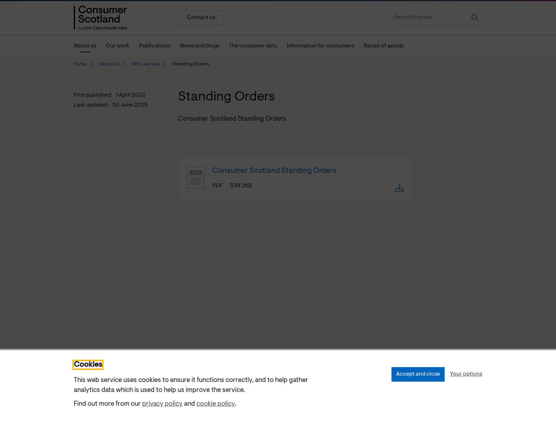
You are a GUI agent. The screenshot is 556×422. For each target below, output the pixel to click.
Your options (466, 374)
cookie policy (215, 404)
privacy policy (162, 404)
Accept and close (418, 374)
